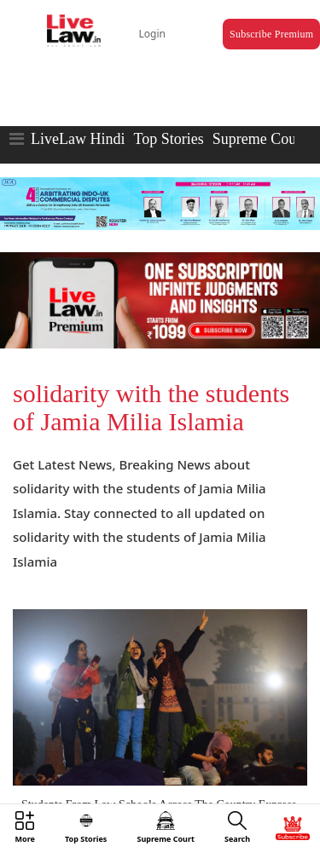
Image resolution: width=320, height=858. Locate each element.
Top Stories (168, 138)
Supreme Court (259, 138)
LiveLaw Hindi (78, 138)
